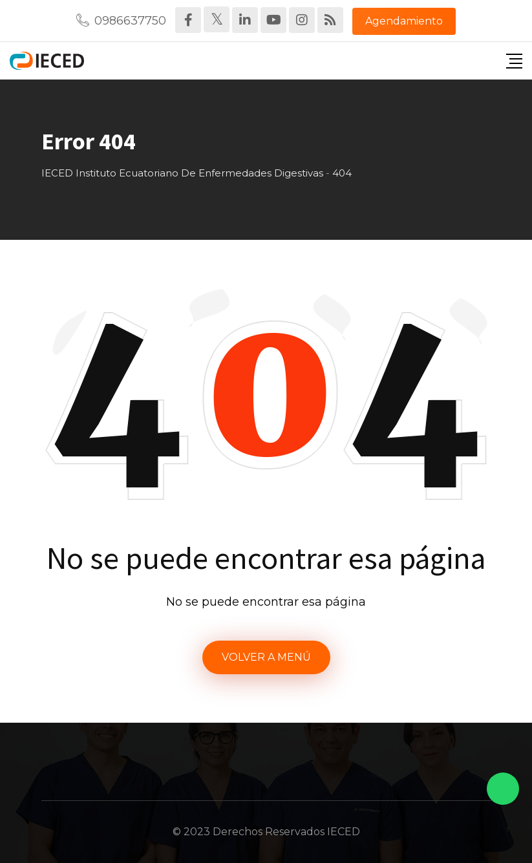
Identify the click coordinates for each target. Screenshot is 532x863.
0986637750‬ (130, 21)
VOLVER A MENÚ (266, 657)
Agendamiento (404, 21)
